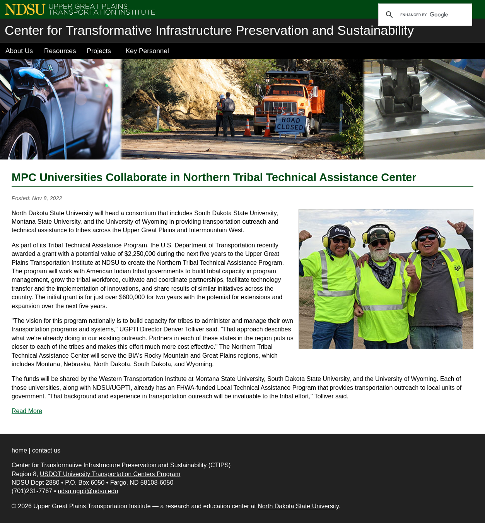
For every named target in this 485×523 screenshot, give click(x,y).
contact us (46, 450)
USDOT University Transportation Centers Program (110, 474)
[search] (424, 14)
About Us (19, 51)
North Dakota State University (298, 506)
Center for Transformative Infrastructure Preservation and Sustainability (209, 30)
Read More (27, 411)
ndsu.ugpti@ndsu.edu (88, 491)
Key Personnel (147, 51)
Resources (60, 51)
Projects (99, 51)
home (19, 450)
